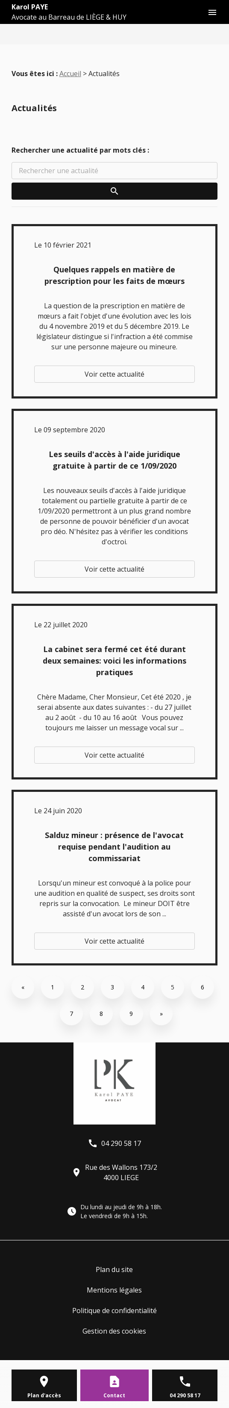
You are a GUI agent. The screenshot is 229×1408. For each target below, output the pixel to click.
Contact (114, 1395)
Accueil (70, 73)
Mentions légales (114, 1290)
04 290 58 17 (114, 1143)
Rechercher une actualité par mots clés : (80, 150)
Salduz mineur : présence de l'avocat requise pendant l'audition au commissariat (114, 846)
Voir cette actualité (114, 374)
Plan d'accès (44, 1395)
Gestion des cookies (114, 1331)
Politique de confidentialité (114, 1310)
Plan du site (114, 1269)
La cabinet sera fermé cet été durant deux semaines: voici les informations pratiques (114, 660)
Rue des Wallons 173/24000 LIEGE (114, 1172)
